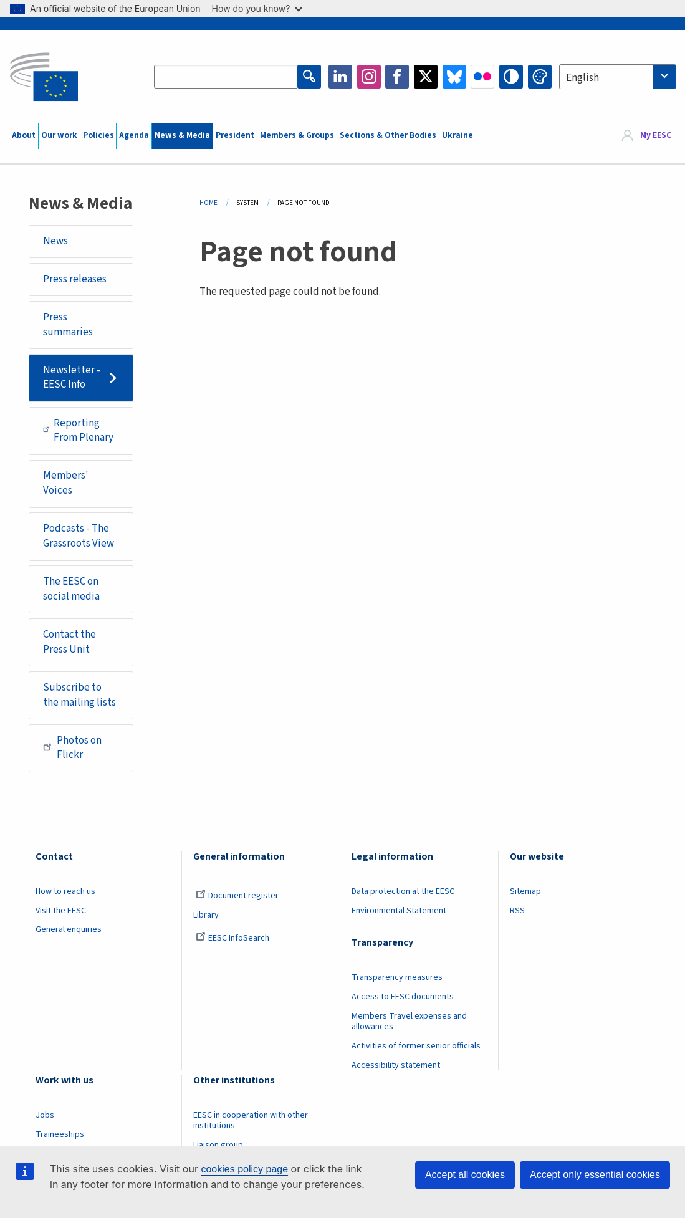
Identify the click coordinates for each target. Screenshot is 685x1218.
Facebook (397, 77)
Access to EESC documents (403, 996)
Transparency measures (397, 977)
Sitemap (525, 891)
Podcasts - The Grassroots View (78, 536)
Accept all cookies (465, 1174)
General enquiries (69, 929)
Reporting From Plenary (78, 431)
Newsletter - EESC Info (71, 378)
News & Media (182, 135)
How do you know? (257, 8)
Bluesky (454, 77)
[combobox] (617, 76)
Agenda (134, 135)
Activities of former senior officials (416, 1046)
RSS (517, 910)
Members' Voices (66, 483)
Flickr (482, 77)
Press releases (75, 279)
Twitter (426, 77)
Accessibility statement (396, 1065)
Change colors (540, 77)
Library (206, 915)
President (235, 135)
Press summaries (68, 325)
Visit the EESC (61, 910)
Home (208, 203)
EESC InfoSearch (232, 938)
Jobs (45, 1115)
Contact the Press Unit (69, 642)
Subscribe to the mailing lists (79, 695)
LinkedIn (340, 77)
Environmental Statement (399, 910)
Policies (98, 135)
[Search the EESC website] (225, 77)
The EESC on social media (71, 589)
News (55, 241)
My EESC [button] (655, 135)
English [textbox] (582, 77)
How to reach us (65, 891)
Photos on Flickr (72, 748)
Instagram (369, 77)
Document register (237, 896)
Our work (59, 135)
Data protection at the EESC (403, 891)
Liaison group (218, 1145)
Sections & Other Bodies (388, 135)
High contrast (511, 77)
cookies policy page (244, 1169)
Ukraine (457, 135)
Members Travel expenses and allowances (409, 1021)
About (24, 135)
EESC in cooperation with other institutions (250, 1120)
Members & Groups (297, 135)
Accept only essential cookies (595, 1174)
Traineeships (60, 1134)
